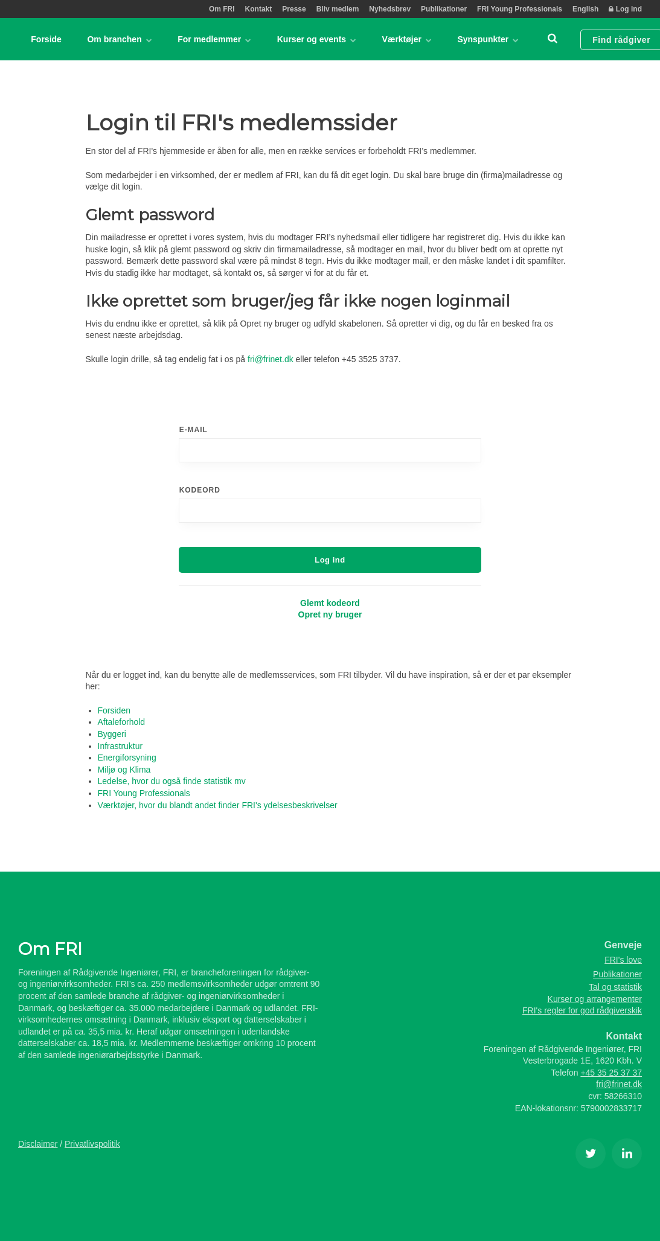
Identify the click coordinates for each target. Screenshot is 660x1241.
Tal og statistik (615, 987)
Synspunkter (486, 39)
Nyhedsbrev (390, 9)
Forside (46, 39)
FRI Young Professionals (519, 9)
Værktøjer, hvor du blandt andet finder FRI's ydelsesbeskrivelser (218, 805)
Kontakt (258, 9)
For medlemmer (214, 39)
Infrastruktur (120, 746)
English (585, 9)
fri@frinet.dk (270, 359)
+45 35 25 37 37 (611, 1072)
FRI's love (623, 960)
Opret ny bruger (330, 614)
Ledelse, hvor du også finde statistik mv (172, 781)
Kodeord (199, 490)
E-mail (193, 429)
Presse (294, 9)
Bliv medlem (337, 9)
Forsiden (114, 710)
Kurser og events (315, 39)
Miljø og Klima (124, 769)
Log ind (625, 9)
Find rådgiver (619, 39)
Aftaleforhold (122, 722)
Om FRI (222, 9)
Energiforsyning (127, 757)
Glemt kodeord (330, 603)
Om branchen (119, 39)
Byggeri (112, 734)
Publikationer (444, 9)
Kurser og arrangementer (595, 999)
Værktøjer (405, 39)
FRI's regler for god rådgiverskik (582, 1010)
